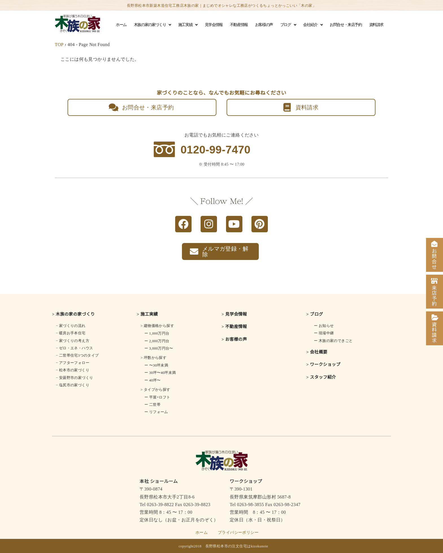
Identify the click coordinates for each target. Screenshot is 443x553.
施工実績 (187, 25)
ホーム (121, 25)
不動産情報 (239, 25)
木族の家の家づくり (152, 25)
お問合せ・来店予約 (346, 25)
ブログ (288, 25)
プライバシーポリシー (238, 532)
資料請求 (376, 25)
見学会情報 (214, 25)
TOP (59, 44)
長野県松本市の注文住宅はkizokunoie (236, 546)
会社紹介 (312, 25)
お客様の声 (264, 25)
